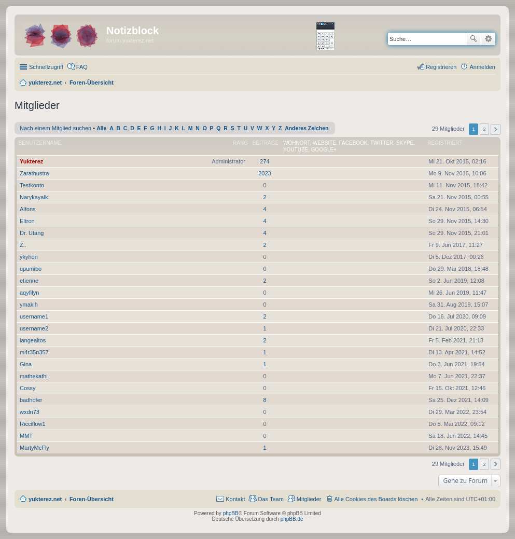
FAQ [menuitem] (82, 67)
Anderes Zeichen (306, 128)
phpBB (231, 513)
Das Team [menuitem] (270, 499)
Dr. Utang (32, 233)
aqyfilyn (29, 292)
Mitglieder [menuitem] (309, 499)
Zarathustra (34, 173)
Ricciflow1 (33, 424)
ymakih (29, 304)
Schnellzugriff (46, 67)
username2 (34, 328)
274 (264, 161)
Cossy (28, 388)
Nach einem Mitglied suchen (55, 128)
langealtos (33, 340)
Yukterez (31, 161)
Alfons (28, 209)
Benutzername (40, 143)
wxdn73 (29, 412)
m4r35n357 (34, 352)
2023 (264, 173)
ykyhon (29, 257)
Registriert (444, 143)
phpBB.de (292, 519)
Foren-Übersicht (91, 499)
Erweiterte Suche (488, 39)
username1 (34, 316)
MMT (26, 436)
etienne (29, 281)
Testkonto (32, 185)
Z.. (23, 245)
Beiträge (266, 143)
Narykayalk (34, 197)
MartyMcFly (34, 448)
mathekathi (34, 376)
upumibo (30, 269)
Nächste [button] (495, 129)
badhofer (31, 400)
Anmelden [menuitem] (482, 67)
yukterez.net (45, 499)
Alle (101, 128)
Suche (473, 39)
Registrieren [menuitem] (441, 67)
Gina (26, 364)
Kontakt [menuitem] (235, 499)
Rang (240, 143)
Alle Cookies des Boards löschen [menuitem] (376, 499)
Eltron (27, 221)
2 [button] (484, 129)
